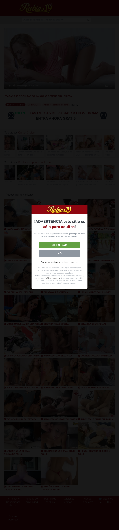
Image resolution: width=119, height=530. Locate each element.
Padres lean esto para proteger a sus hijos (59, 262)
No (59, 253)
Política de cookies (52, 278)
